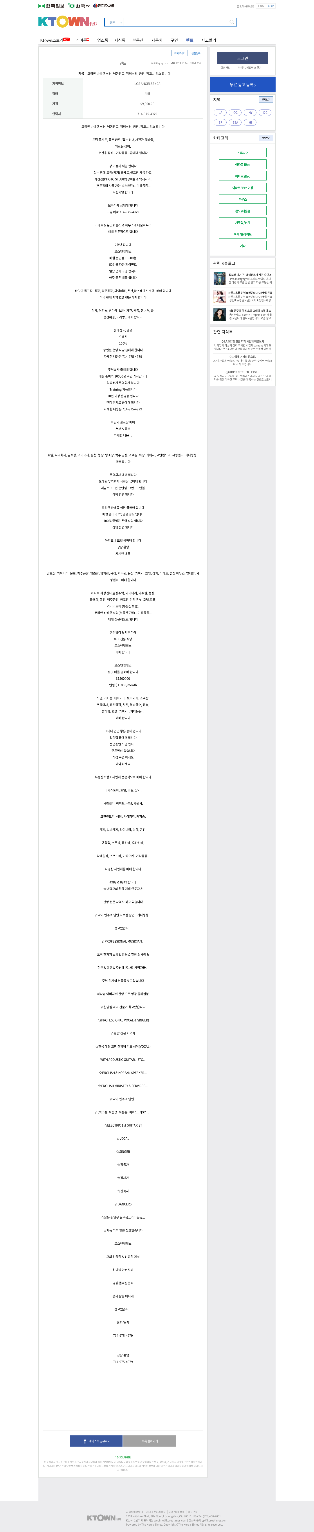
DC (265, 112)
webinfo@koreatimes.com (170, 1520)
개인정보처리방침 (156, 1512)
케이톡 (82, 40)
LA (220, 112)
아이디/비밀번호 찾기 (250, 68)
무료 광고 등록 (243, 84)
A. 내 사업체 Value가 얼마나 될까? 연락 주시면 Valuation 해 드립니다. (242, 362)
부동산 (138, 40)
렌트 (189, 40)
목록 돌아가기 (150, 1441)
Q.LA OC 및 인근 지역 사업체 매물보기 (243, 341)
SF (220, 122)
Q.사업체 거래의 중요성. (242, 357)
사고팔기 (208, 40)
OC (235, 112)
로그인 (242, 58)
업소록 (102, 40)
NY (250, 112)
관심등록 (195, 53)
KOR (271, 6)
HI (250, 122)
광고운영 (192, 1512)
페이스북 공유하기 (96, 1441)
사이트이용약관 (134, 1512)
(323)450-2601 (212, 1516)
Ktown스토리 (51, 40)
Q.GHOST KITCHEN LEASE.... (243, 372)
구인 (174, 40)
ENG (261, 6)
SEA (235, 122)
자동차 (157, 40)
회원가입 (225, 68)
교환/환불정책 (176, 1512)
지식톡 (120, 40)
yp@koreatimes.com (214, 1520)
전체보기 (266, 100)
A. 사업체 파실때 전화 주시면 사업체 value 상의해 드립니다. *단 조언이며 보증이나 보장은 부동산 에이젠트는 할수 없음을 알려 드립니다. (242, 348)
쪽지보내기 (179, 53)
